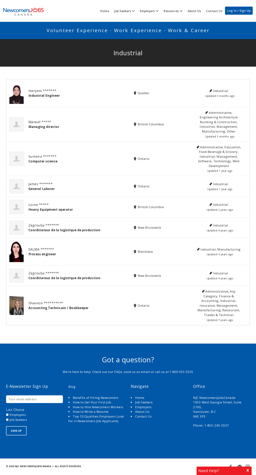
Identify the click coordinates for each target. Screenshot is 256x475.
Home (104, 11)
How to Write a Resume (91, 411)
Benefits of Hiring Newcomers (95, 398)
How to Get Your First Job (92, 402)
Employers (147, 11)
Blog (71, 387)
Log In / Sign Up (238, 11)
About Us (194, 11)
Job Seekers (122, 11)
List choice (15, 409)
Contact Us (214, 11)
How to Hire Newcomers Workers (98, 407)
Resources (171, 11)
